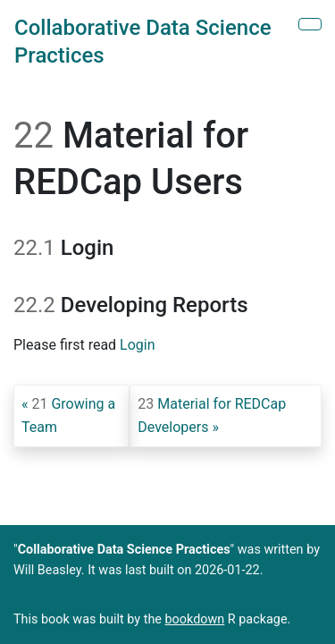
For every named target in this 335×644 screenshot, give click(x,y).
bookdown (195, 619)
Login (137, 344)
